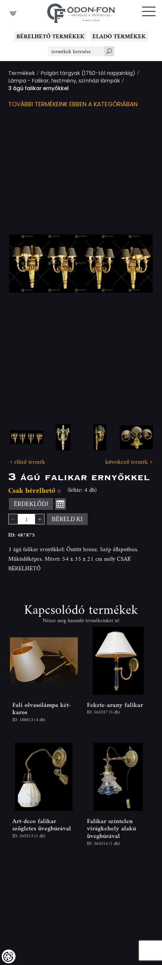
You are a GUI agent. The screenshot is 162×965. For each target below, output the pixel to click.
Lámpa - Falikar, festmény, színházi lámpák (64, 81)
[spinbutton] (26, 519)
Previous (24, 263)
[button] (148, 11)
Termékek (21, 74)
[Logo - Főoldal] (81, 11)
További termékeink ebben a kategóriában (73, 105)
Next (137, 263)
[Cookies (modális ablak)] (9, 956)
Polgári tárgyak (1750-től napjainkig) (88, 74)
